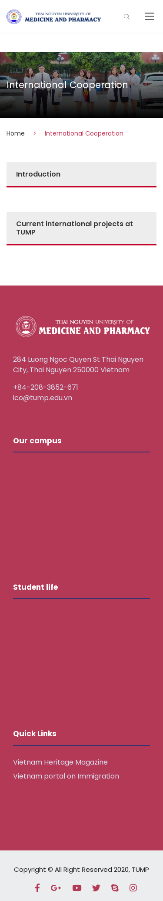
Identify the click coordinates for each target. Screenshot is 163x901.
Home (16, 133)
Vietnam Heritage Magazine (60, 762)
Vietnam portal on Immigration (66, 776)
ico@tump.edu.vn (42, 398)
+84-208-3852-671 (45, 387)
